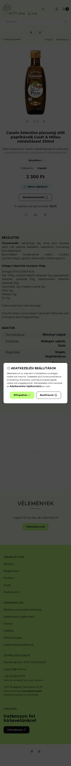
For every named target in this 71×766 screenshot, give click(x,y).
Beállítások (48, 395)
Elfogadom (22, 395)
